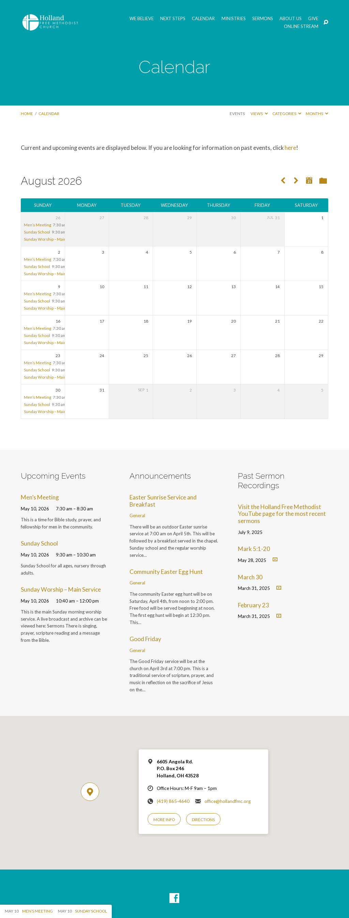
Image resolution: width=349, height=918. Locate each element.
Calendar (203, 18)
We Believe (142, 18)
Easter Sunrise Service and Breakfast (163, 501)
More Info (164, 819)
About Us (290, 18)
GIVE (313, 18)
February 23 (253, 605)
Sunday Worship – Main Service (52, 239)
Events (237, 113)
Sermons (262, 18)
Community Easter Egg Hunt (166, 571)
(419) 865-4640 (173, 801)
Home (27, 113)
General (137, 515)
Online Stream (301, 26)
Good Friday (145, 638)
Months (317, 113)
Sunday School (37, 232)
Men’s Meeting (37, 225)
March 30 (250, 577)
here (290, 147)
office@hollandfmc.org (227, 801)
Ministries (234, 18)
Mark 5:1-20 (254, 548)
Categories (286, 113)
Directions (203, 819)
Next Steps (172, 18)
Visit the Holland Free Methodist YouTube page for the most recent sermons (282, 513)
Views (259, 113)
